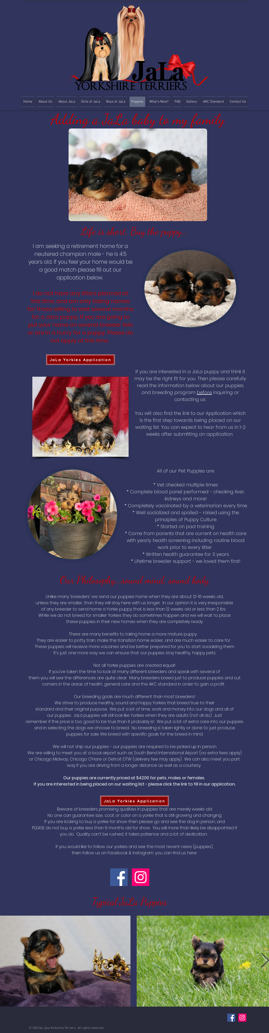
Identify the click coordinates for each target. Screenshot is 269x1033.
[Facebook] (119, 877)
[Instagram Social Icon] (242, 1018)
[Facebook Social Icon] (231, 1018)
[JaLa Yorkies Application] (80, 359)
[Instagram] (140, 877)
